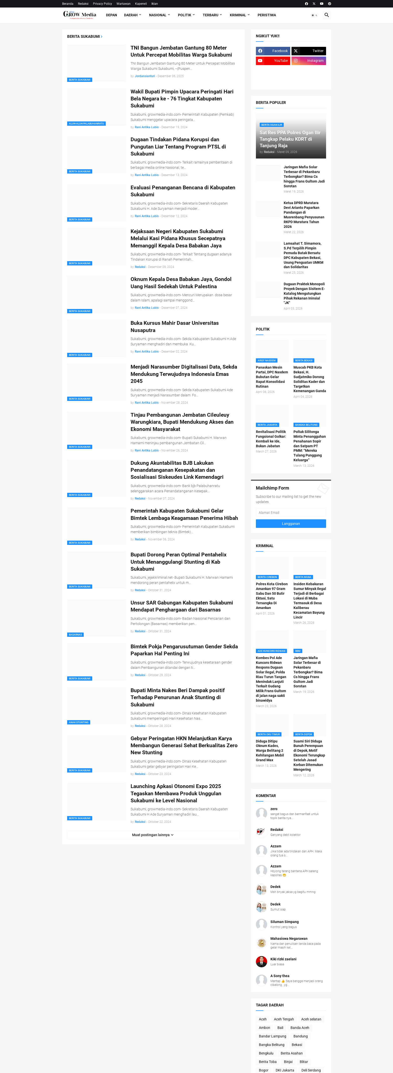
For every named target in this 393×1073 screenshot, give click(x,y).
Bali (280, 1028)
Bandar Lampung (272, 1036)
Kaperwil (141, 4)
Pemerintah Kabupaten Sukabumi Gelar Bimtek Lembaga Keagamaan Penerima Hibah (184, 514)
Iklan (154, 4)
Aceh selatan (311, 1019)
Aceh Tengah (284, 1019)
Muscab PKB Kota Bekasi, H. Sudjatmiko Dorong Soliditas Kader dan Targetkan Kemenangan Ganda (309, 379)
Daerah (131, 15)
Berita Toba (268, 1062)
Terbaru (210, 15)
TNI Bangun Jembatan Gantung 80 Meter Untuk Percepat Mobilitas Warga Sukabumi (181, 51)
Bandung (300, 1036)
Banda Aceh (299, 1028)
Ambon (264, 1028)
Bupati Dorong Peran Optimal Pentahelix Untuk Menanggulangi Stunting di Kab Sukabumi (179, 562)
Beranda (67, 4)
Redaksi (83, 4)
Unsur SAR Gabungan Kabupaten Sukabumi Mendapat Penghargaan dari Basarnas (182, 606)
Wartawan (124, 4)
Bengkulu (266, 1053)
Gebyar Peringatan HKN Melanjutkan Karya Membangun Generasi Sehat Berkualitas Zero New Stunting (184, 745)
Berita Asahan (292, 1053)
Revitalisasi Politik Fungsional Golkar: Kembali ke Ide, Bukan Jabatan (271, 439)
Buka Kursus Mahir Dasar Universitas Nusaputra (175, 326)
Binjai (288, 1062)
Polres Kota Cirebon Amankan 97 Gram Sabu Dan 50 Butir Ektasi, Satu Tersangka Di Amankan (272, 595)
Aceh (263, 1019)
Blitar (304, 1062)
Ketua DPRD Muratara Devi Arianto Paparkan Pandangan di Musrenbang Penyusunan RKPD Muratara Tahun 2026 (304, 214)
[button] (314, 15)
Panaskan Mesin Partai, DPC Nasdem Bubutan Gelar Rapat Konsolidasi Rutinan (272, 376)
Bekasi (297, 1045)
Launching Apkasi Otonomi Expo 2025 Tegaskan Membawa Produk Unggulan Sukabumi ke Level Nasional (176, 793)
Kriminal (238, 15)
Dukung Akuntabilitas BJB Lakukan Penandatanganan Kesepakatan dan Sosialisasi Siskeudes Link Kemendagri (177, 470)
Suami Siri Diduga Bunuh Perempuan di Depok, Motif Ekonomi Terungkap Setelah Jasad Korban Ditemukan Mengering (309, 755)
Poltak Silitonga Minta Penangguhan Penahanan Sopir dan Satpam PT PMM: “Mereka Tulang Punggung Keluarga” (309, 446)
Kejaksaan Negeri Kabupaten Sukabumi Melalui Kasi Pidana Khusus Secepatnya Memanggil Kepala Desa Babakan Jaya (178, 238)
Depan (111, 15)
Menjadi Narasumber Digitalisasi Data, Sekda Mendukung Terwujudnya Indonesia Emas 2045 (184, 374)
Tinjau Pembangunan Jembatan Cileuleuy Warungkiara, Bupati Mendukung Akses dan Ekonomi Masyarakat (182, 422)
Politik (184, 15)
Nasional (157, 15)
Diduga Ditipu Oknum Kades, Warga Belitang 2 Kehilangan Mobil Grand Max (270, 750)
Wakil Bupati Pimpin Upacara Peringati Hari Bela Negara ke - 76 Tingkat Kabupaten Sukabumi (182, 99)
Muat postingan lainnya (151, 835)
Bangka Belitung (271, 1045)
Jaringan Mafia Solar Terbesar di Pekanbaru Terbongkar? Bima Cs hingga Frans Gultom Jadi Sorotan (304, 176)
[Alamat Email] (291, 512)
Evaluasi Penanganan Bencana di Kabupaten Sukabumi (183, 191)
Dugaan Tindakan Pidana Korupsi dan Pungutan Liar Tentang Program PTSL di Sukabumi (178, 146)
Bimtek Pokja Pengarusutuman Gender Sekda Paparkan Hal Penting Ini (184, 650)
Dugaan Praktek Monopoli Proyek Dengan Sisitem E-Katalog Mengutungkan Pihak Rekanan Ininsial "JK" (304, 293)
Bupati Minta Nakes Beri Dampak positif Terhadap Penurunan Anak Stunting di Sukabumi (178, 697)
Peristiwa (267, 15)
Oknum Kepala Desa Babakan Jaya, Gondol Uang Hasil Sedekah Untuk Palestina (181, 282)
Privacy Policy (102, 4)
